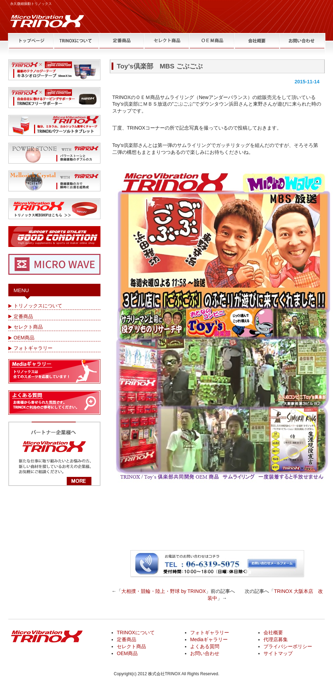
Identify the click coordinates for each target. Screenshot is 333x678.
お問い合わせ (204, 653)
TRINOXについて (136, 632)
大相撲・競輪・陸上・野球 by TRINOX (163, 591)
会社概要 (273, 632)
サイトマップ (278, 653)
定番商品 (23, 316)
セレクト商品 (28, 327)
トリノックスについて (38, 305)
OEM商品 (24, 337)
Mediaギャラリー (209, 639)
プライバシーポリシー (287, 646)
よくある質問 (204, 646)
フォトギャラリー (33, 348)
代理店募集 (275, 639)
